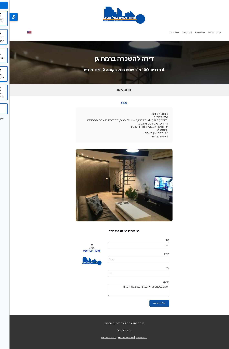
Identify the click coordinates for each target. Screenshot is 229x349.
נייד (158, 267)
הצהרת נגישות (99, 337)
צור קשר (177, 32)
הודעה (157, 281)
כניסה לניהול (114, 330)
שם (158, 240)
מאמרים (164, 32)
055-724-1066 (82, 250)
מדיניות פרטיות (116, 337)
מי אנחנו (190, 32)
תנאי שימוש (132, 337)
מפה (114, 102)
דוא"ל (157, 254)
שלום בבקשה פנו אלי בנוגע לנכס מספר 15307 (129, 290)
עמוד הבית (204, 32)
